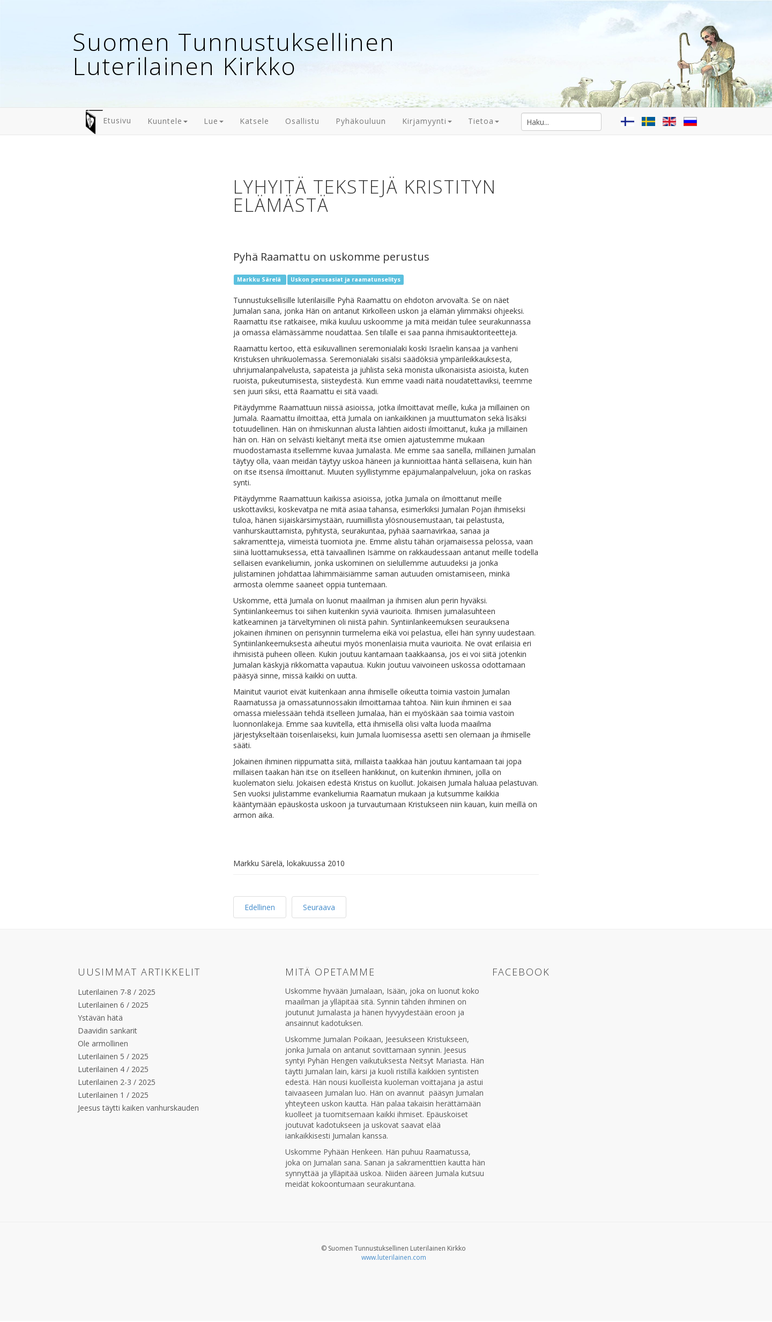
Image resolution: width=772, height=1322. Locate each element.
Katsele (254, 121)
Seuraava (319, 907)
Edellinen (259, 907)
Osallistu (302, 121)
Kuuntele (167, 121)
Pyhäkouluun (361, 121)
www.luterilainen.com (393, 1257)
